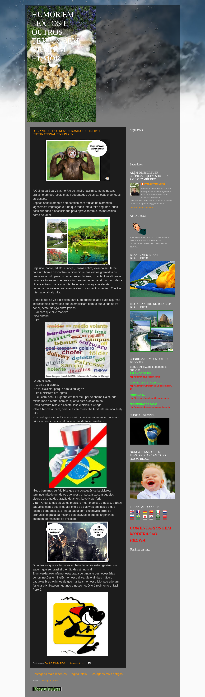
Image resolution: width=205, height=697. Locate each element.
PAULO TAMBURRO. (155, 184)
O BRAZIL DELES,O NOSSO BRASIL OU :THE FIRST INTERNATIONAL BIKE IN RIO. (66, 132)
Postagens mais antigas (106, 674)
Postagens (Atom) (49, 680)
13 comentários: (76, 663)
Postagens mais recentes (50, 674)
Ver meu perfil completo (141, 207)
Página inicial (78, 674)
